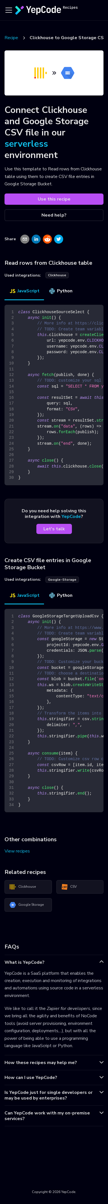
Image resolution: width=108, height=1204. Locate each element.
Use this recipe (54, 199)
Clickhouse (22, 886)
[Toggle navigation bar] (9, 10)
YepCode (71, 516)
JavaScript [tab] (24, 291)
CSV (69, 886)
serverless (26, 144)
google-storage (62, 579)
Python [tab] (60, 291)
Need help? (54, 215)
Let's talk (54, 529)
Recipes (12, 38)
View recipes (17, 851)
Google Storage (26, 905)
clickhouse (57, 275)
